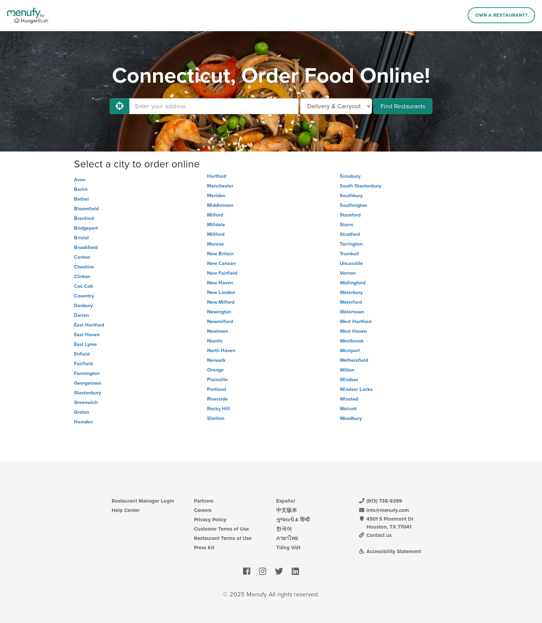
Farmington (87, 373)
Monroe (215, 244)
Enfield (82, 354)
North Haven (221, 351)
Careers (203, 510)
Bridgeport (86, 228)
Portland (216, 389)
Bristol (81, 238)
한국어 (284, 529)
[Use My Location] (120, 106)
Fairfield (83, 364)
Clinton (82, 277)
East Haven (87, 335)
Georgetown (87, 383)
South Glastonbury (360, 186)
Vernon (348, 273)
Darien (81, 315)
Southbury (351, 196)
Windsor (349, 380)
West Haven (353, 331)
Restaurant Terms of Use (223, 538)
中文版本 (286, 510)
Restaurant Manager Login (143, 501)
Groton (81, 412)
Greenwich (86, 402)
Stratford (350, 234)
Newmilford (220, 321)
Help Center (126, 510)
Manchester (220, 186)
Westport (350, 351)
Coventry (84, 296)
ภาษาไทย (287, 538)
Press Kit (204, 547)
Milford (215, 215)
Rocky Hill (218, 409)
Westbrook (352, 341)
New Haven (220, 283)
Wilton (347, 370)
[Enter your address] (214, 106)
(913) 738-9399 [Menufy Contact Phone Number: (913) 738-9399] (380, 501)
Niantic (215, 341)
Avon (79, 180)
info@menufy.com (383, 510)
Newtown (217, 331)
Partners (203, 501)
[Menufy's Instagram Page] (262, 572)
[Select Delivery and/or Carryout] (336, 106)
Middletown (220, 205)
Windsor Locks (356, 389)
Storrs (346, 225)
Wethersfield (354, 360)
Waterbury (351, 292)
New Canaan (221, 263)
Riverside (217, 399)
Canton (82, 257)
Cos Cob (83, 286)
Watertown (352, 312)
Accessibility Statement (389, 551)
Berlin (80, 189)
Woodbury (351, 418)
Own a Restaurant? (501, 15)
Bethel (81, 199)
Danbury (83, 306)
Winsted (349, 399)
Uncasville (351, 263)
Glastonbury (87, 393)
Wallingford (352, 283)
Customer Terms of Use (221, 529)
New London (221, 292)
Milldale (216, 225)
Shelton (215, 418)
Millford (215, 234)
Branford (84, 218)
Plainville (217, 380)
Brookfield (85, 247)
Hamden (83, 422)
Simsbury (350, 176)
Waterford (351, 302)
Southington (353, 205)
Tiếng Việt (288, 547)
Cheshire (84, 267)
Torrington (351, 244)
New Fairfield (222, 273)
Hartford (216, 176)
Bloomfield (86, 209)
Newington (219, 312)
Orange (215, 370)
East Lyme (85, 344)
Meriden (216, 196)
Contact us (375, 535)
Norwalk (216, 360)
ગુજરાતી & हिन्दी (293, 519)
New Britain (220, 254)
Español (285, 501)
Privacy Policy (210, 519)
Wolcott (348, 409)
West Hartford (355, 321)
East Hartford (89, 325)
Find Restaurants (403, 106)
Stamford (350, 215)
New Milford (220, 302)
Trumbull (349, 254)
